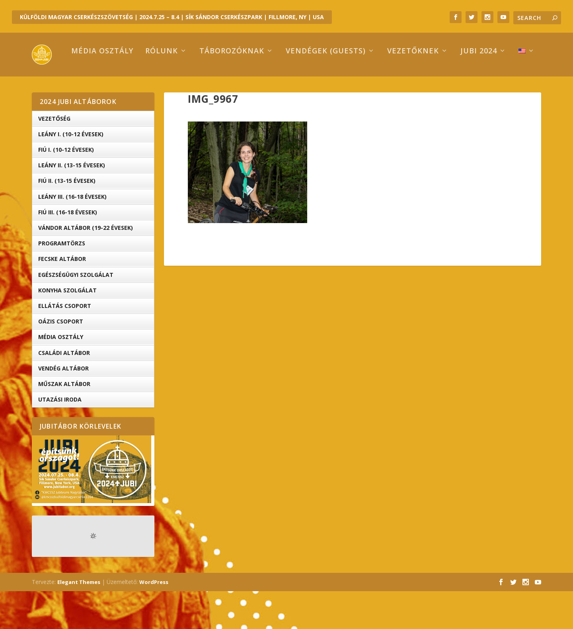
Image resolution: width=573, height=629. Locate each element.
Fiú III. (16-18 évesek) (67, 250)
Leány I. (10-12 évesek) (70, 172)
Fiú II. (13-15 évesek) (67, 218)
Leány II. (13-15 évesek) (71, 203)
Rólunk (128, 89)
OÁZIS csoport (60, 359)
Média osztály (69, 89)
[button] (247, 210)
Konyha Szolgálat (67, 328)
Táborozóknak (198, 89)
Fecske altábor (62, 296)
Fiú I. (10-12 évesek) (66, 187)
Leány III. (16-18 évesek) (72, 234)
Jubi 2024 (445, 89)
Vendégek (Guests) (292, 89)
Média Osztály (60, 374)
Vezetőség (54, 156)
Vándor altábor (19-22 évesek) (85, 265)
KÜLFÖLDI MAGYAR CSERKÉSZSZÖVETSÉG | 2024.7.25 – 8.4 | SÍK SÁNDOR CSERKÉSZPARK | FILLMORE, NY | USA (172, 17)
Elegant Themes (78, 619)
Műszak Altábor (64, 421)
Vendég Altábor (63, 406)
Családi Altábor (64, 390)
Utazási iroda (60, 437)
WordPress (153, 619)
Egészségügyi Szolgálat (75, 312)
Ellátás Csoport (64, 343)
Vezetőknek (379, 89)
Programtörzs (61, 281)
